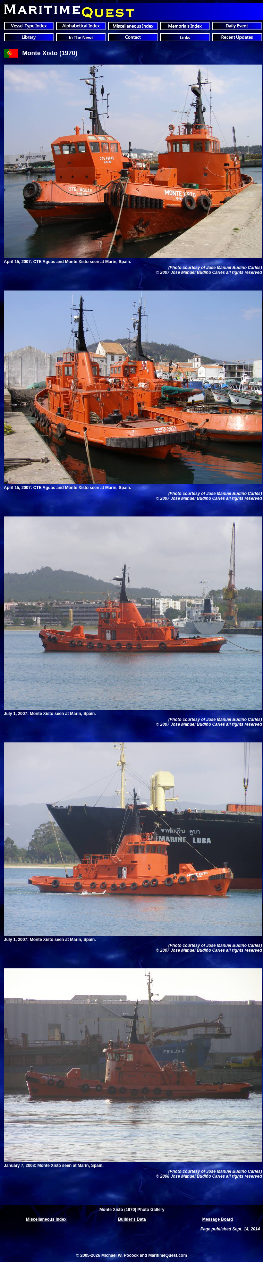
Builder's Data (132, 1219)
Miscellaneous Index (46, 1219)
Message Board (217, 1219)
